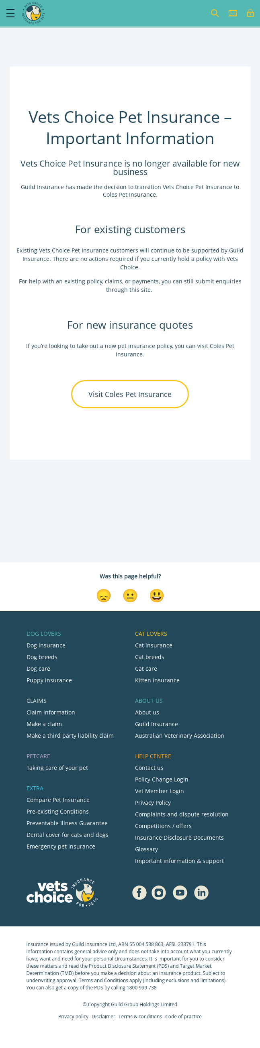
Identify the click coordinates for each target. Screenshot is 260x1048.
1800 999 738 (142, 987)
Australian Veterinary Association (179, 735)
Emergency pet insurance (61, 846)
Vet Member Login (159, 791)
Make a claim (44, 724)
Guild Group (124, 1004)
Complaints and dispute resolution (182, 814)
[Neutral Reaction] (130, 595)
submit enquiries (218, 281)
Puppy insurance (49, 680)
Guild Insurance (156, 724)
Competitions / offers (163, 826)
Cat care (146, 668)
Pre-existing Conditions (58, 811)
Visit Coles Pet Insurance (130, 394)
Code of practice (183, 1016)
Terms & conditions (140, 1016)
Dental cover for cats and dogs (68, 834)
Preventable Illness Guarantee (67, 823)
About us (147, 712)
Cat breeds (149, 657)
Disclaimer (103, 1016)
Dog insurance (46, 645)
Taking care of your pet (57, 767)
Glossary (146, 849)
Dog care (38, 668)
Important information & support (179, 861)
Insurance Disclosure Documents (179, 837)
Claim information (51, 712)
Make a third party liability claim (70, 735)
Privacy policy (73, 1016)
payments (145, 281)
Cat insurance (153, 645)
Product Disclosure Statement (123, 966)
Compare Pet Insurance (58, 800)
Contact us (149, 767)
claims (113, 281)
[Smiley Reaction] (157, 595)
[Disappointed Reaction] (104, 595)
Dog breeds (42, 657)
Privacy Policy (153, 802)
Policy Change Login (161, 779)
